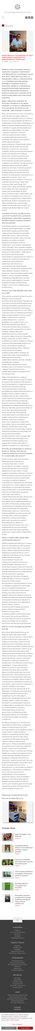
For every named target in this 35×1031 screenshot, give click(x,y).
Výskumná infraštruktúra (17, 953)
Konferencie (17, 947)
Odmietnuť (9, 1028)
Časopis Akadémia (17, 1001)
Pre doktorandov (17, 961)
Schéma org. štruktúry (17, 932)
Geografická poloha (17, 938)
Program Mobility (17, 970)
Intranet (17, 1007)
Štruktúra (17, 934)
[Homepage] (17, 6)
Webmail (17, 1009)
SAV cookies (15, 1020)
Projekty (17, 945)
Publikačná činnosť (17, 951)
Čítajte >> (18, 838)
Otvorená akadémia (17, 1003)
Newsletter (17, 980)
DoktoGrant (18, 968)
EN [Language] (32, 17)
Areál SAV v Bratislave (17, 985)
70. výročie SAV (17, 984)
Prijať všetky (25, 1028)
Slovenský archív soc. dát (17, 997)
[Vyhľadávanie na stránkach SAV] (26, 17)
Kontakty (17, 936)
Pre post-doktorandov (17, 963)
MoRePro (17, 966)
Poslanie (17, 930)
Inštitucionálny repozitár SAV (17, 995)
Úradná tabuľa (17, 982)
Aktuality (9, 26)
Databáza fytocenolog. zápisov (17, 999)
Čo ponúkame (17, 987)
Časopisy (18, 949)
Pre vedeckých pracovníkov (17, 964)
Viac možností (17, 1024)
